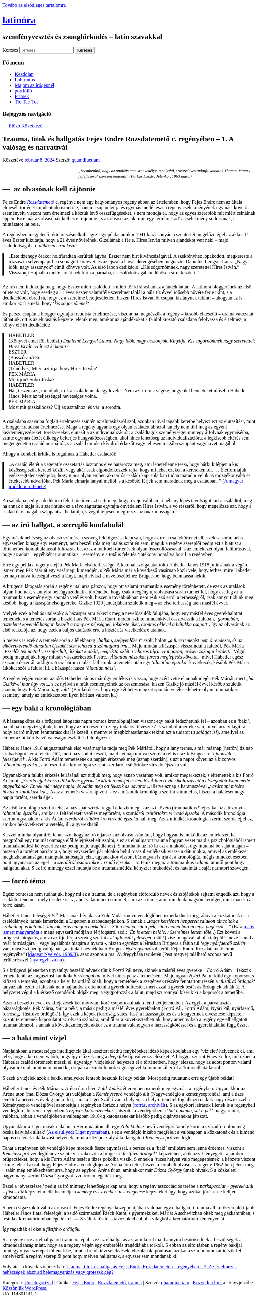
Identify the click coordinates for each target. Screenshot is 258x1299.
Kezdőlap (24, 74)
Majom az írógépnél (34, 85)
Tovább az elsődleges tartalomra (34, 5)
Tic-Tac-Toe (27, 101)
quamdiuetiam (86, 159)
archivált (156, 1105)
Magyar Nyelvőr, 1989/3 (52, 954)
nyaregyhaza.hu (46, 959)
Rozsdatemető (112, 1282)
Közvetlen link (208, 1282)
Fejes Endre (83, 1282)
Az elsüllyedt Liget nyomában (77, 1132)
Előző (11, 125)
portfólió (23, 90)
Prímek (22, 96)
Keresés (10, 50)
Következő (34, 125)
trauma (135, 1282)
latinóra (19, 19)
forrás (140, 1105)
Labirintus (25, 79)
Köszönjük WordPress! (25, 1288)
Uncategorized (39, 1282)
